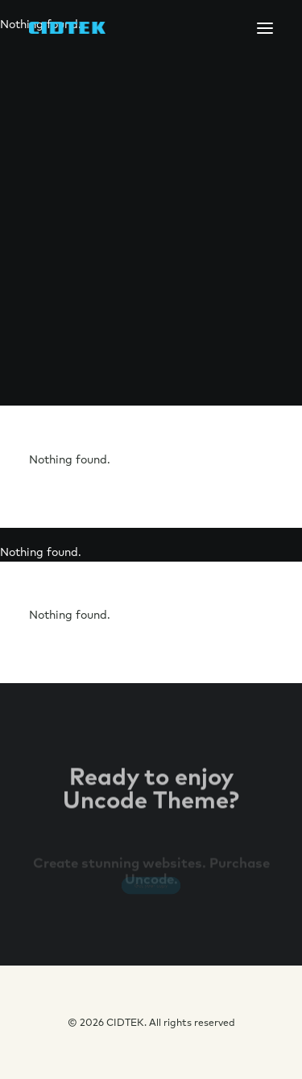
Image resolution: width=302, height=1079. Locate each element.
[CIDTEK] (67, 28)
